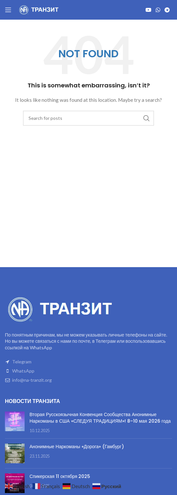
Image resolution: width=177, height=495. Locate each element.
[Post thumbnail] (15, 422)
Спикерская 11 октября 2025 (60, 476)
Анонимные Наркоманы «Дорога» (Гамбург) (77, 446)
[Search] (88, 118)
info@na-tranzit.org (32, 380)
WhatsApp (23, 371)
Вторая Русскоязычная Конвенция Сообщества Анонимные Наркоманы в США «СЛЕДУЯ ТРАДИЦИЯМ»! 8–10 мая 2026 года (100, 417)
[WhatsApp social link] (157, 10)
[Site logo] (39, 9)
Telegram (21, 361)
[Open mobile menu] (8, 9)
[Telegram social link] (167, 10)
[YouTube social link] (148, 10)
